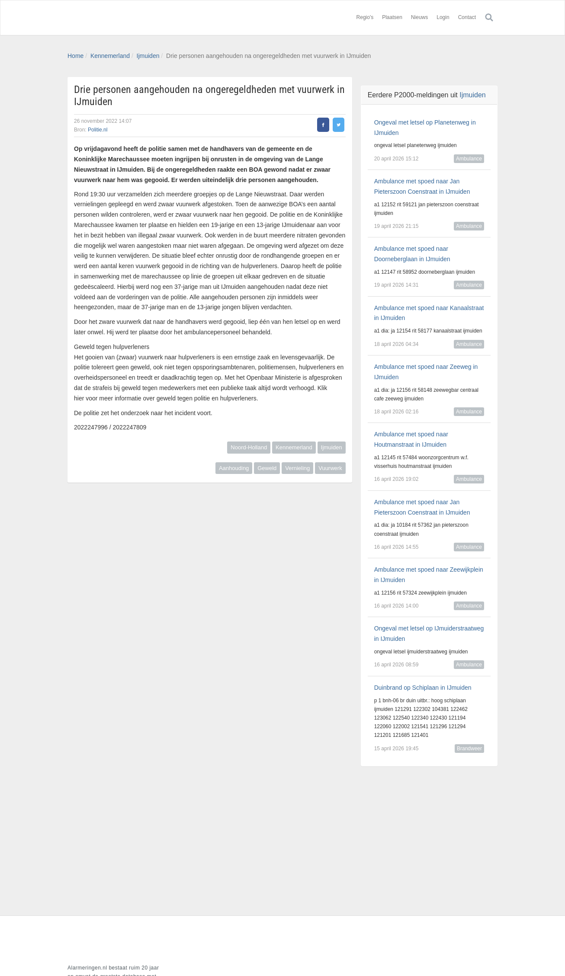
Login (443, 17)
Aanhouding (234, 468)
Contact (467, 17)
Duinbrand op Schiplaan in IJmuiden (423, 687)
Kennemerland (110, 55)
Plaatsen (392, 17)
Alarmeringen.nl (119, 17)
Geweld (266, 468)
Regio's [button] (365, 17)
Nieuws (419, 17)
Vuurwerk (330, 468)
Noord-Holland (249, 447)
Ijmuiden (148, 55)
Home (75, 55)
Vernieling (297, 468)
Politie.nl (97, 130)
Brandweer (469, 749)
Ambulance (469, 159)
